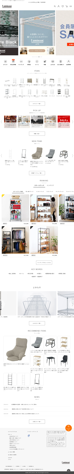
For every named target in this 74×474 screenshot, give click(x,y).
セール (22, 273)
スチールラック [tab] (39, 185)
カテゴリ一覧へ (37, 103)
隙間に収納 (62, 273)
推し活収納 (12, 273)
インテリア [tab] (50, 185)
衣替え (39, 273)
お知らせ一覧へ (37, 421)
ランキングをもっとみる (44, 262)
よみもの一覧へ (37, 323)
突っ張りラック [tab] (30, 191)
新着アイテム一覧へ (37, 173)
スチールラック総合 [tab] (18, 191)
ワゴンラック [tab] (49, 191)
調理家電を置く (50, 273)
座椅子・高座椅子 (37, 276)
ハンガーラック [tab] (40, 191)
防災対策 (30, 273)
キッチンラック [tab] (60, 191)
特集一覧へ (37, 133)
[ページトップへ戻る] (68, 471)
